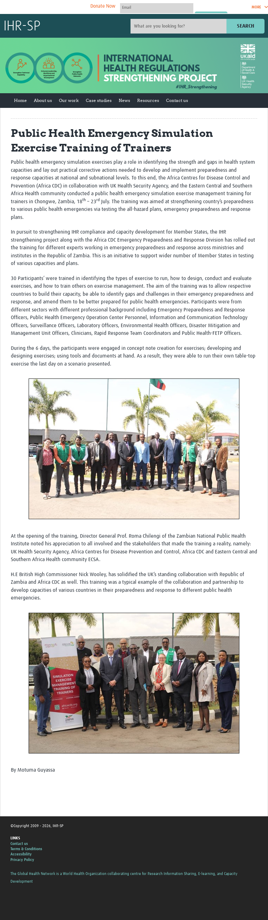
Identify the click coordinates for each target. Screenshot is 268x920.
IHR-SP (21, 27)
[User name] (156, 7)
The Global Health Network (55, 7)
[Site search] (179, 26)
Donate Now (103, 6)
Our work (69, 100)
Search (245, 26)
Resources (148, 100)
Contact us (177, 100)
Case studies (99, 100)
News (124, 100)
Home (20, 100)
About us (43, 100)
